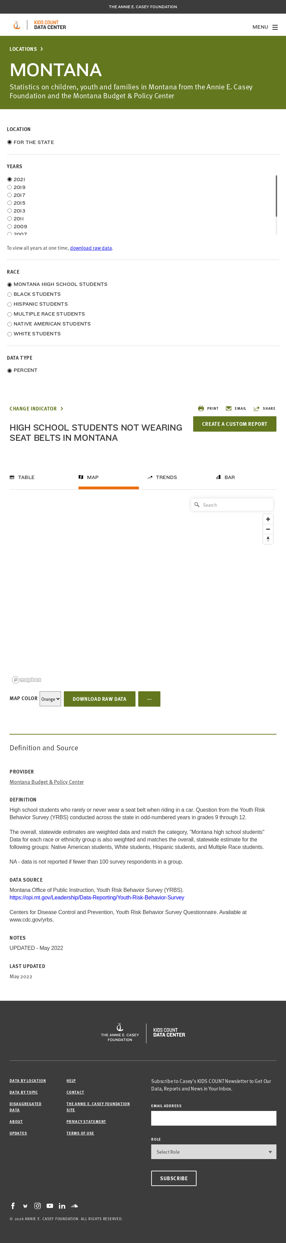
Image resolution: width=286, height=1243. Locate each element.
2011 (19, 219)
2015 (19, 203)
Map (93, 477)
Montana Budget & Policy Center (47, 781)
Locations (23, 49)
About (16, 1121)
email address (166, 1105)
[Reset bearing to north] (268, 539)
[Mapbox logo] (27, 680)
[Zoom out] (268, 529)
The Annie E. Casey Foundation (143, 6)
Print (208, 408)
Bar (230, 477)
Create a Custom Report (235, 424)
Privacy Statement (86, 1121)
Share (264, 408)
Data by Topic (24, 1092)
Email (235, 408)
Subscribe (174, 1178)
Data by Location (28, 1080)
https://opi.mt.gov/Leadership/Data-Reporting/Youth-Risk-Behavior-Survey (97, 897)
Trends (166, 477)
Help (71, 1080)
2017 (19, 195)
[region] (143, 590)
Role (156, 1139)
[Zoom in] (268, 519)
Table (26, 477)
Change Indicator (33, 408)
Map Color (24, 698)
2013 (19, 211)
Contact (75, 1092)
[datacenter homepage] (50, 25)
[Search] (232, 504)
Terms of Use (80, 1133)
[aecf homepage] (17, 25)
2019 (20, 187)
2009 (20, 226)
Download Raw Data (99, 699)
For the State (34, 142)
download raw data (91, 247)
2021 (19, 179)
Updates (18, 1133)
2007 (20, 234)
